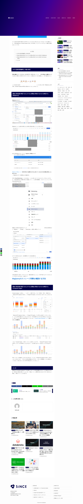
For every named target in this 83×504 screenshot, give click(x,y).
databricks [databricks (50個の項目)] (59, 90)
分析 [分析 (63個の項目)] (62, 104)
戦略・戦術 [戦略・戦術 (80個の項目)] (63, 106)
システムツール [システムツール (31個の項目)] (60, 97)
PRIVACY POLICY (57, 495)
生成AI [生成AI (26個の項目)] (59, 108)
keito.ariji (17, 410)
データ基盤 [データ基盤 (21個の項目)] (65, 101)
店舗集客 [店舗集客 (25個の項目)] (59, 106)
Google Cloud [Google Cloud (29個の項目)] (67, 92)
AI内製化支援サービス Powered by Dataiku (41, 488)
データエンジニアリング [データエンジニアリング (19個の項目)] (67, 97)
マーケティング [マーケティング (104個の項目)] (66, 103)
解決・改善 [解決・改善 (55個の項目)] (59, 110)
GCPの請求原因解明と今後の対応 (23, 53)
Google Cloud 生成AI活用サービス (39, 492)
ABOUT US (56, 485)
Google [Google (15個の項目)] (62, 92)
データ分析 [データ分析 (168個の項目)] (66, 99)
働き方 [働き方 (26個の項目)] (59, 104)
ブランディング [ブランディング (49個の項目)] (60, 103)
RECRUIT (56, 490)
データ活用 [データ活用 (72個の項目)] (69, 101)
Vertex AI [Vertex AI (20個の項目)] (66, 96)
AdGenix (35, 490)
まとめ (18, 60)
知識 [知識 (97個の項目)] (65, 108)
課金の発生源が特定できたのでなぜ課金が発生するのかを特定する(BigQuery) (32, 55)
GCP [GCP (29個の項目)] (69, 90)
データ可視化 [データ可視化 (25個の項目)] (60, 101)
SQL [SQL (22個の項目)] (63, 96)
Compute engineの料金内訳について (41, 318)
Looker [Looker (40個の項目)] (59, 94)
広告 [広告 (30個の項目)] (67, 104)
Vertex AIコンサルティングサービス (40, 494)
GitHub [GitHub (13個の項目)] (59, 92)
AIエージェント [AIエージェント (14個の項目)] (62, 87)
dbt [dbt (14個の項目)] (66, 90)
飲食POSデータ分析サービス (38, 497)
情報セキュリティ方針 (58, 498)
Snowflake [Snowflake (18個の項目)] (59, 96)
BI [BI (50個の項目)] (71, 87)
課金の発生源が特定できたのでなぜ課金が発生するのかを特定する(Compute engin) (65, 76)
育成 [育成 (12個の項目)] (71, 108)
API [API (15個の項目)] (66, 87)
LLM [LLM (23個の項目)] (71, 92)
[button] (16, 386)
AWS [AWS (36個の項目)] (69, 87)
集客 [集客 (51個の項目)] (63, 110)
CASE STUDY (57, 488)
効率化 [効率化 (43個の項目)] (65, 104)
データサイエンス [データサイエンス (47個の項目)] (60, 99)
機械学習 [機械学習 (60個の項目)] (68, 106)
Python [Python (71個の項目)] (68, 94)
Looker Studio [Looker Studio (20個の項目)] (63, 94)
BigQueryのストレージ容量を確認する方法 (29, 279)
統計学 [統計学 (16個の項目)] (68, 108)
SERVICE (35, 485)
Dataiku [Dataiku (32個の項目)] (63, 90)
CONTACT (56, 493)
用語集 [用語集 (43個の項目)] (62, 108)
